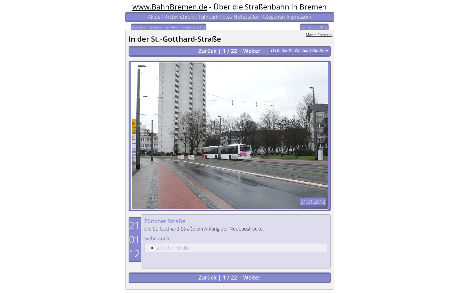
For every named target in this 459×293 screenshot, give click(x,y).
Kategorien (273, 16)
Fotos (226, 16)
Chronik (188, 16)
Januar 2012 (195, 27)
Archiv (171, 16)
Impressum (299, 16)
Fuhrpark (208, 16)
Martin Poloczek (319, 34)
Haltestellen (247, 16)
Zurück (207, 50)
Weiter (252, 50)
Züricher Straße (164, 221)
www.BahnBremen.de (169, 7)
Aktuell (155, 16)
